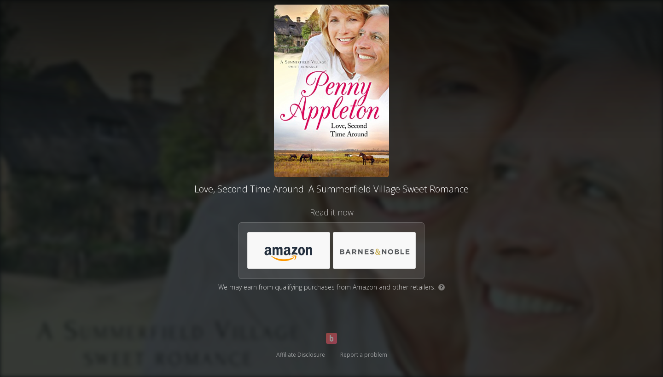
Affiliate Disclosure (300, 355)
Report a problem (363, 355)
